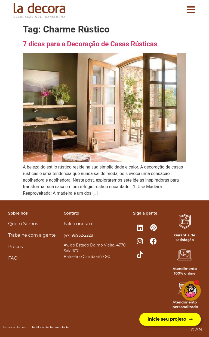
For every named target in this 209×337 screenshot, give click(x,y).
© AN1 (197, 329)
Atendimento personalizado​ (185, 304)
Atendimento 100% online (185, 270)
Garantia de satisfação (184, 237)
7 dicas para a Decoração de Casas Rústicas (90, 44)
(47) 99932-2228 (78, 235)
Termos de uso (14, 327)
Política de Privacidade (50, 327)
